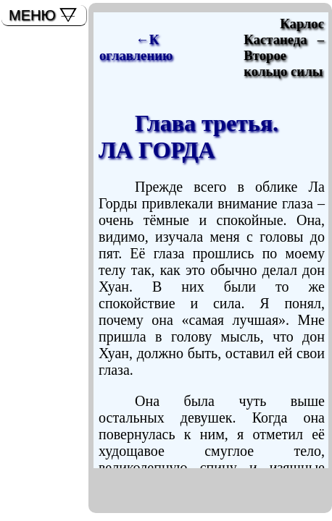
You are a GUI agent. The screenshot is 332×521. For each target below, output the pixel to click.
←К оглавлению (136, 47)
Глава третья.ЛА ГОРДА (188, 136)
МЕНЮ (32, 15)
